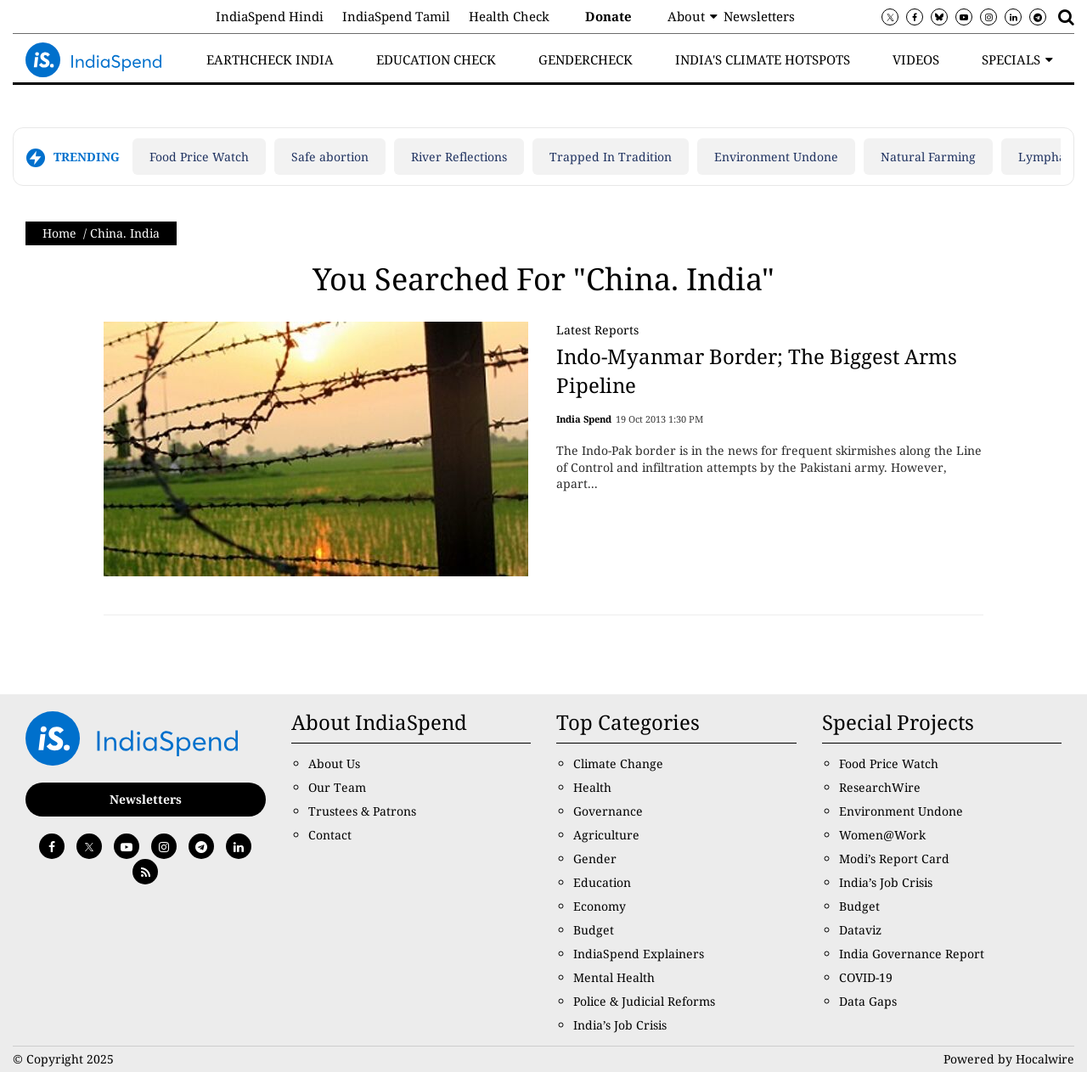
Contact (330, 835)
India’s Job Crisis (620, 1025)
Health (592, 787)
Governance (608, 811)
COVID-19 (866, 977)
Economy (599, 906)
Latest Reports (597, 330)
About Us (334, 763)
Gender (595, 858)
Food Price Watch (199, 157)
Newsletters (759, 16)
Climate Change (618, 763)
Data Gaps (868, 1001)
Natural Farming (928, 157)
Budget (593, 930)
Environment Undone (776, 157)
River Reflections (459, 157)
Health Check (509, 16)
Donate (608, 16)
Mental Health (614, 977)
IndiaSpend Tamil (396, 16)
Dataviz (860, 930)
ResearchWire (880, 787)
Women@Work (882, 835)
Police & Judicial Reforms (644, 1001)
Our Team (337, 787)
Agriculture (606, 835)
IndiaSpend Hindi (270, 16)
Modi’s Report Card (894, 858)
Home (59, 233)
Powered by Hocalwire (1008, 1059)
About (686, 16)
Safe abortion (330, 157)
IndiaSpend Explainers (638, 954)
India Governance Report (911, 954)
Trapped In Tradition (610, 157)
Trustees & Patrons (362, 811)
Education (602, 882)
